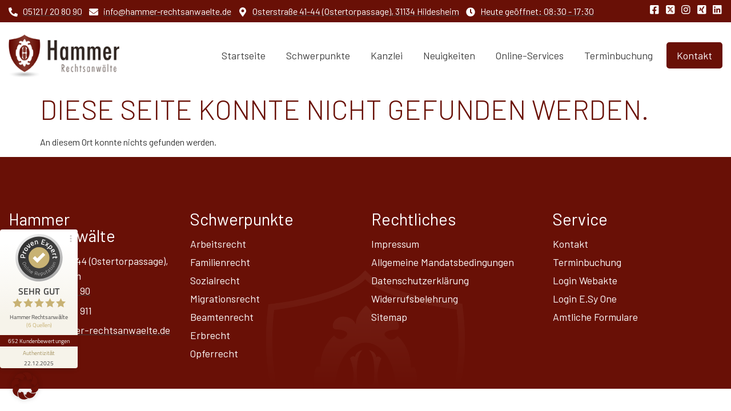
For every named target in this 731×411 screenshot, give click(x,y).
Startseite (244, 55)
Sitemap (389, 317)
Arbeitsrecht (218, 243)
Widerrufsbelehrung (414, 298)
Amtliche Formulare (595, 317)
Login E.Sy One (585, 298)
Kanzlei (387, 55)
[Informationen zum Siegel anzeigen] (39, 357)
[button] (25, 386)
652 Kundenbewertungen (39, 341)
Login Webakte (585, 280)
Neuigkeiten (449, 55)
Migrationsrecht (225, 298)
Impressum (395, 243)
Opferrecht (214, 353)
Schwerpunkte (318, 55)
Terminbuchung (618, 55)
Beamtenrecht (222, 317)
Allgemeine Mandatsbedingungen (442, 262)
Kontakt (570, 243)
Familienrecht (220, 262)
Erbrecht (210, 335)
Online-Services (530, 55)
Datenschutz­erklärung (420, 280)
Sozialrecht (215, 280)
